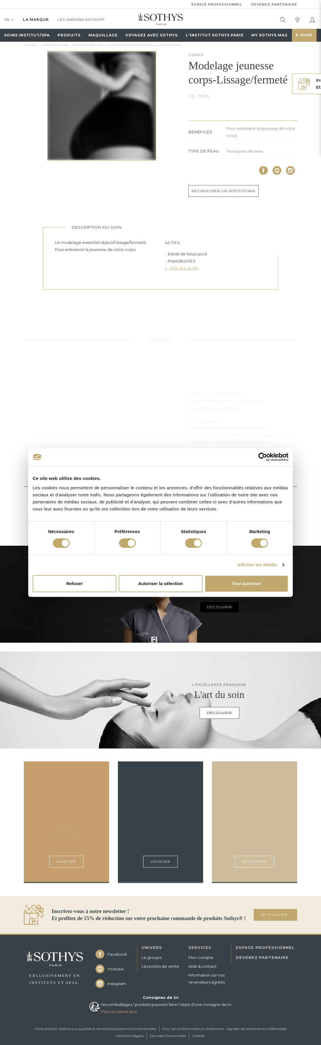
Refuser (74, 583)
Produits (69, 35)
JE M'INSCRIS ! (275, 914)
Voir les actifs (183, 268)
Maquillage (103, 35)
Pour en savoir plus (119, 1011)
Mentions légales (130, 1036)
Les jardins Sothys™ (81, 19)
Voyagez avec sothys (152, 35)
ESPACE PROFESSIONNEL (265, 947)
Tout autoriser (246, 583)
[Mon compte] (312, 20)
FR (9, 20)
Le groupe (152, 957)
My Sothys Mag (269, 35)
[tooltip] (282, 20)
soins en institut (88, 45)
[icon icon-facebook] (263, 170)
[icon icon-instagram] (290, 170)
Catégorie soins (55, 45)
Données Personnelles (168, 1036)
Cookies (198, 1036)
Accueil (30, 45)
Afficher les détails (257, 564)
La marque (36, 19)
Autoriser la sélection (160, 583)
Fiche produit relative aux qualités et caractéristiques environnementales (95, 1028)
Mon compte (200, 957)
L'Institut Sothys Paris (214, 35)
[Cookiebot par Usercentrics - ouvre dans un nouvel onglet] (262, 457)
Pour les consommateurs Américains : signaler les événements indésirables (224, 1028)
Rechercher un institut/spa (223, 191)
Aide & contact (202, 966)
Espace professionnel (217, 4)
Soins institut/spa (27, 35)
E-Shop (304, 35)
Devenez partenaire (274, 4)
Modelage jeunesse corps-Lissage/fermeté (144, 45)
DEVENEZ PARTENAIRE (262, 957)
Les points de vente (160, 966)
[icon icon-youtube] (276, 170)
